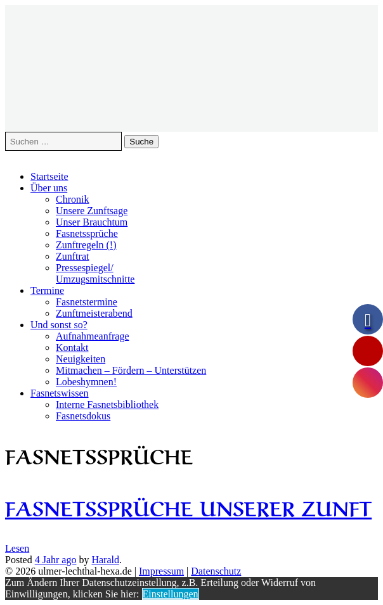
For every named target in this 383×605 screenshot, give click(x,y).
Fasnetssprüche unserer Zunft (188, 506)
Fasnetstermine (86, 301)
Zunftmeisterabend (94, 313)
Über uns (48, 187)
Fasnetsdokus (83, 416)
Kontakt (72, 347)
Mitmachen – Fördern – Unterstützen (131, 370)
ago (56, 559)
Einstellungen (170, 594)
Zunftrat (72, 256)
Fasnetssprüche (87, 233)
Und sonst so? (59, 324)
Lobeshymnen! (86, 381)
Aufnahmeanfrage (92, 336)
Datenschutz (216, 571)
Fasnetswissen (59, 393)
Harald (105, 559)
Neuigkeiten (80, 358)
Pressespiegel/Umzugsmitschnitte (95, 273)
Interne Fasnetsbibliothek (107, 404)
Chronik (72, 199)
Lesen (17, 548)
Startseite (49, 176)
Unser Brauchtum (91, 222)
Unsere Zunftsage (91, 210)
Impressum (161, 571)
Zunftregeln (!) (86, 244)
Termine (47, 290)
